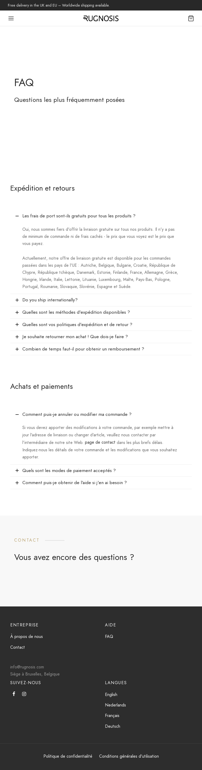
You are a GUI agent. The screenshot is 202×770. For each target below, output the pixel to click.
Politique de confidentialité (67, 756)
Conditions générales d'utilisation (129, 756)
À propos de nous (26, 636)
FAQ (109, 636)
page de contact (100, 442)
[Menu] (11, 18)
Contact (17, 647)
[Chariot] (191, 18)
